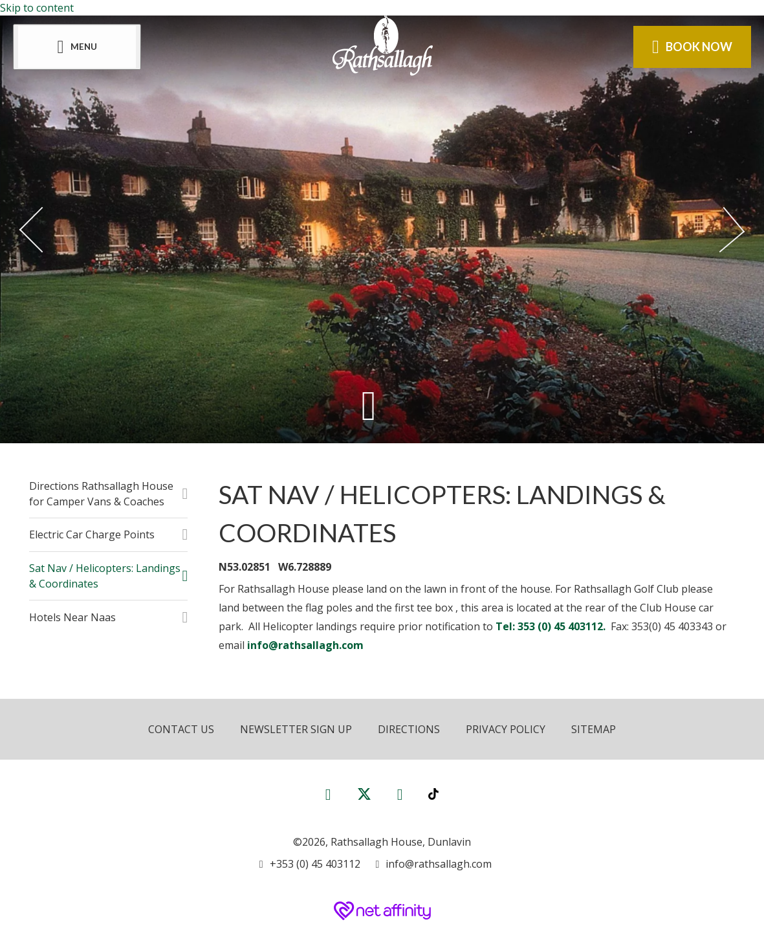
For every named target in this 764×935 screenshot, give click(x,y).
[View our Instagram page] (400, 793)
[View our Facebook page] (328, 793)
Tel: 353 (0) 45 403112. (552, 626)
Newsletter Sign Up (296, 729)
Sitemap (593, 729)
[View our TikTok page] (433, 793)
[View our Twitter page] (364, 799)
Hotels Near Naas (72, 617)
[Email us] (434, 864)
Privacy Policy (505, 729)
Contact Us (181, 729)
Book (692, 46)
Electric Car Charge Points (92, 534)
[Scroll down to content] (369, 405)
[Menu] (77, 47)
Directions (409, 729)
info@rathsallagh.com (305, 645)
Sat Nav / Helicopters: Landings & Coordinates (104, 576)
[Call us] (309, 864)
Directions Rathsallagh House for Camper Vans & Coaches (101, 494)
